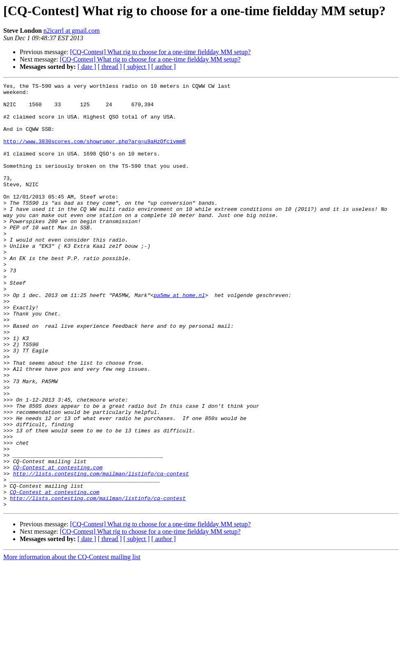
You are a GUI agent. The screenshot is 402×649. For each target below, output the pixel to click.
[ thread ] (110, 66)
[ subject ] (136, 66)
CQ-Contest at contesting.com (57, 544)
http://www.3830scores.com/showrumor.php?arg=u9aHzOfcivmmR (94, 153)
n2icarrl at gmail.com (71, 30)
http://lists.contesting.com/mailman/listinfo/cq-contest (101, 552)
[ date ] (87, 66)
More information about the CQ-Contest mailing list (71, 641)
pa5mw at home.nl (179, 338)
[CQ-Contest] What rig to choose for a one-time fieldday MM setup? (160, 51)
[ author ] (163, 66)
